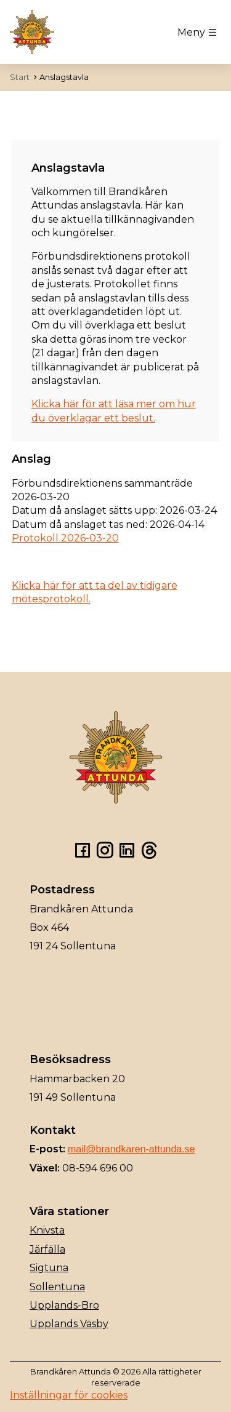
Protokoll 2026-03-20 (65, 538)
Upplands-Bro (64, 1305)
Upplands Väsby (69, 1324)
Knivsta (47, 1230)
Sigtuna (49, 1268)
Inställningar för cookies (69, 1395)
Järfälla (47, 1249)
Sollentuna (57, 1287)
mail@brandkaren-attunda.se (131, 1149)
